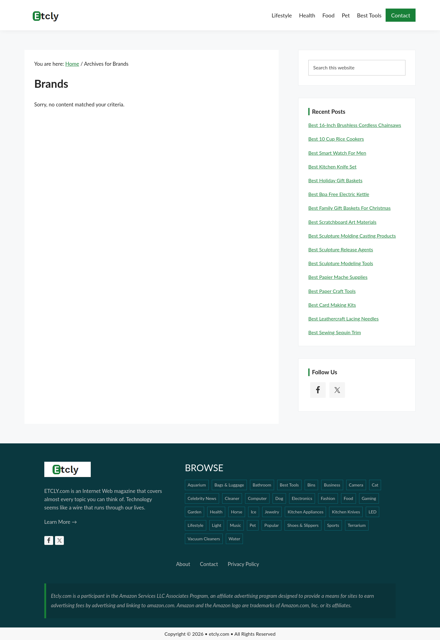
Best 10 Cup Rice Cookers (336, 139)
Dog (279, 498)
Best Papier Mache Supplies (338, 277)
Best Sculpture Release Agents (340, 249)
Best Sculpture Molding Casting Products (352, 236)
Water (234, 538)
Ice (253, 511)
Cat (375, 484)
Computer (257, 498)
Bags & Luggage (229, 484)
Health (216, 511)
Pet (253, 525)
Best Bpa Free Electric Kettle (338, 194)
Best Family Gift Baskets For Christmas (349, 208)
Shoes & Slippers (302, 525)
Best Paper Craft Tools (332, 291)
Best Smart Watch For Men (337, 153)
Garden (194, 511)
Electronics (302, 498)
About (183, 564)
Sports (333, 525)
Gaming (369, 498)
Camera (356, 484)
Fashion (328, 498)
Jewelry (272, 511)
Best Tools (289, 484)
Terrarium (357, 525)
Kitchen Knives (346, 511)
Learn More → (60, 522)
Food (348, 498)
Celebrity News (202, 498)
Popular (271, 525)
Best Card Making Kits (332, 305)
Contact (209, 564)
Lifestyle (196, 525)
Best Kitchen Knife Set (332, 166)
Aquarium (197, 484)
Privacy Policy (243, 564)
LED (372, 511)
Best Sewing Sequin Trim (334, 332)
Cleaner (232, 498)
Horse (236, 511)
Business (332, 484)
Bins (311, 484)
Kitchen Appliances (305, 511)
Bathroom (262, 484)
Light (217, 525)
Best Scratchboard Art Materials (342, 222)
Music (235, 525)
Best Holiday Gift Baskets (335, 180)
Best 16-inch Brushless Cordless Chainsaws (354, 125)
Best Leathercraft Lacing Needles (343, 318)
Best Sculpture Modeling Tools (340, 263)
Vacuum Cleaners (204, 538)
